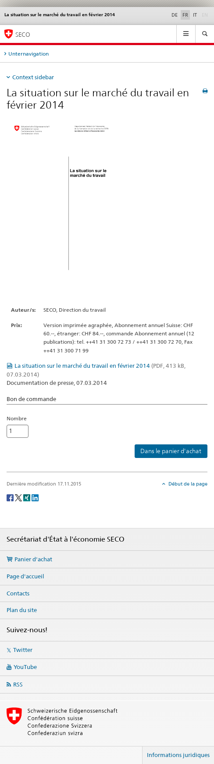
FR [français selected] (185, 15)
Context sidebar (33, 77)
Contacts (18, 593)
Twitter (22, 649)
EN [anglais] (206, 14)
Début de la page (187, 484)
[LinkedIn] (35, 497)
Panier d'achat (33, 559)
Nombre (17, 418)
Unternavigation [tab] (28, 53)
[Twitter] (19, 497)
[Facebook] (11, 497)
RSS (18, 684)
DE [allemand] (174, 15)
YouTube (25, 666)
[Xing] (27, 497)
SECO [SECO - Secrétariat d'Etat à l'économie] (22, 34)
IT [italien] (195, 15)
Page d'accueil (25, 576)
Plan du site (22, 609)
